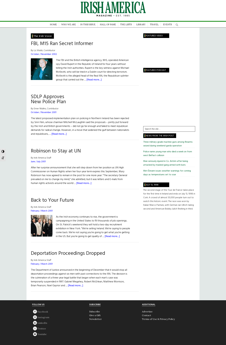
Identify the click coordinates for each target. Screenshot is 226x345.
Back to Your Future (52, 200)
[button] (177, 24)
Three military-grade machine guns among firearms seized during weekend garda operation (168, 144)
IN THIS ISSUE (87, 24)
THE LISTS (126, 24)
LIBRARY (141, 24)
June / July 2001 (38, 162)
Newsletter (95, 319)
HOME (53, 24)
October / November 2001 (43, 112)
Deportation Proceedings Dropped (68, 253)
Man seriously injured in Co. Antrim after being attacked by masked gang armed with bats (165, 163)
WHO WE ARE (68, 24)
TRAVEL (154, 24)
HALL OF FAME (108, 24)
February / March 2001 (42, 211)
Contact (146, 315)
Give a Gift (95, 315)
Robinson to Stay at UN (56, 151)
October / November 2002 (44, 54)
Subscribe (94, 311)
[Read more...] (94, 80)
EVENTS (167, 24)
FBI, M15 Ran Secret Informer (62, 44)
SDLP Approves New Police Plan (48, 99)
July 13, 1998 (152, 185)
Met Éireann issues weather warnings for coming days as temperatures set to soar (167, 173)
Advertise (147, 311)
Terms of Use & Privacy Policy (158, 319)
